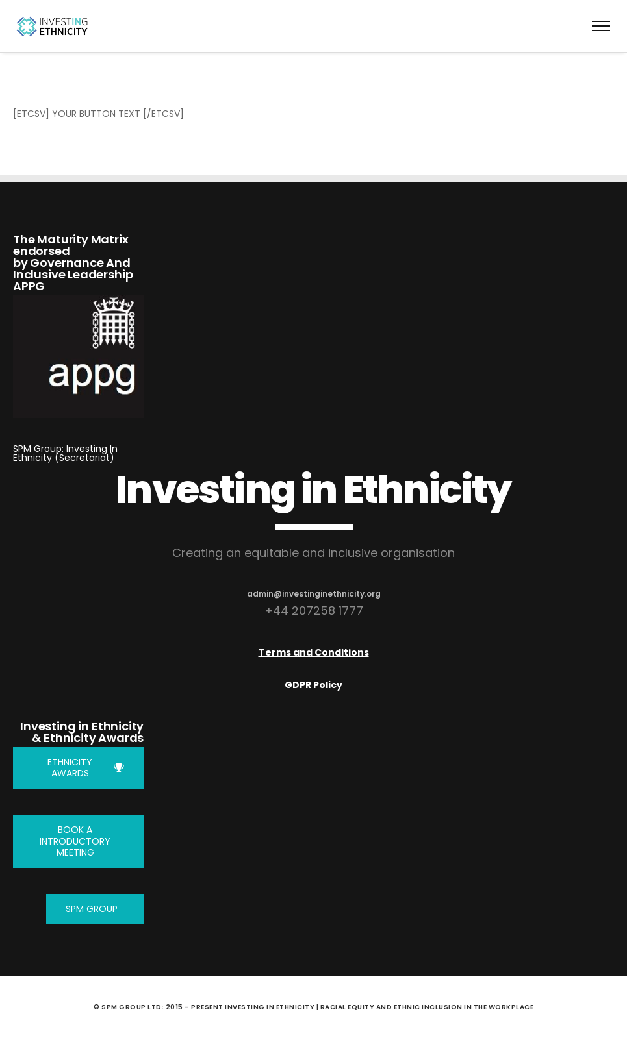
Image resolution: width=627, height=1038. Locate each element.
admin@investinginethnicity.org (314, 593)
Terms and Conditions (314, 652)
